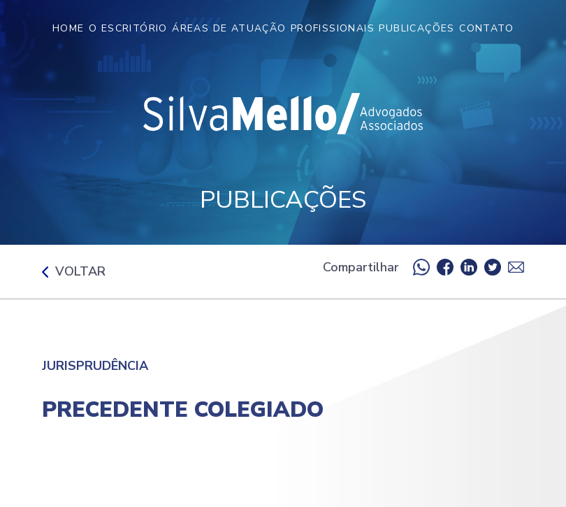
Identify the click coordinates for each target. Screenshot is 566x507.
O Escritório (128, 28)
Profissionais (333, 28)
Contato (486, 28)
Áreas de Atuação (229, 28)
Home (68, 28)
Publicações (416, 28)
